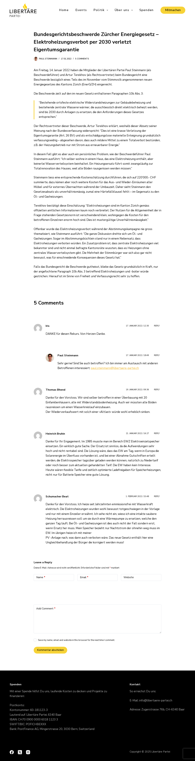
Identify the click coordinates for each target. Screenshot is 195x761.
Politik (100, 10)
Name (40, 577)
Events (81, 10)
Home (64, 10)
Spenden (146, 10)
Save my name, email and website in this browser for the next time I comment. (76, 640)
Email (84, 577)
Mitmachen (173, 10)
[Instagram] (28, 752)
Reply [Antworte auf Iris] (157, 326)
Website (129, 577)
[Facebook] (12, 752)
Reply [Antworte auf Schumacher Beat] (157, 496)
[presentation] (59, 591)
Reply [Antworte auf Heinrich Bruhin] (157, 433)
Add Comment (45, 609)
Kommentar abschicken (50, 650)
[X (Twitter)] (20, 752)
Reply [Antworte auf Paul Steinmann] (157, 355)
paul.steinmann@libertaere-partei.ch (115, 368)
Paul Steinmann (68, 355)
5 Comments (82, 58)
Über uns (124, 10)
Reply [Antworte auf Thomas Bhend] (157, 389)
